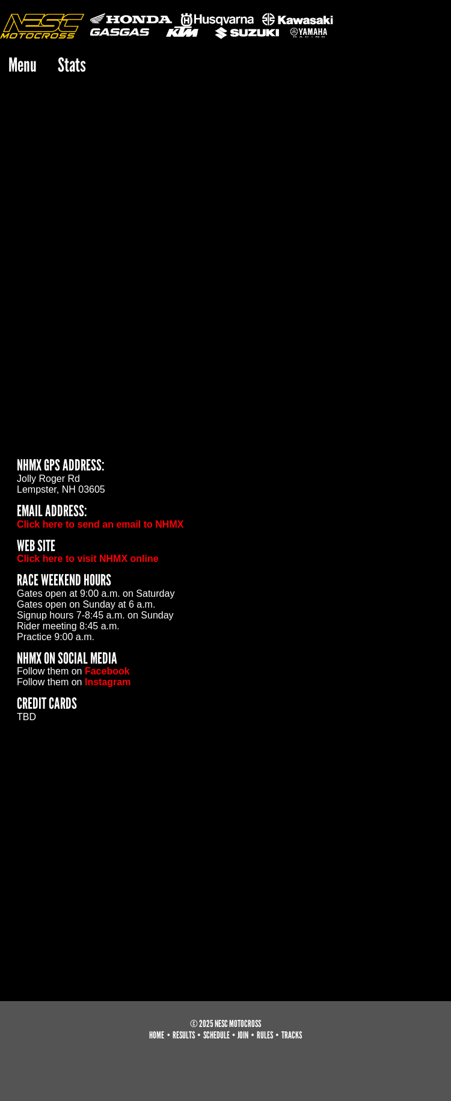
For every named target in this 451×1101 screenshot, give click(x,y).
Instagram (107, 682)
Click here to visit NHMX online (88, 559)
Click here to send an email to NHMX (100, 524)
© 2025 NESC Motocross (225, 1023)
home (156, 1035)
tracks (291, 1035)
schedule (216, 1035)
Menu (22, 65)
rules (265, 1035)
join (243, 1035)
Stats (72, 65)
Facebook (107, 671)
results (184, 1035)
